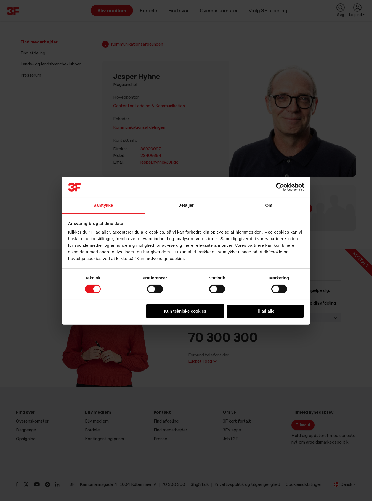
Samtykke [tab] (103, 205)
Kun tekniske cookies (185, 311)
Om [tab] (268, 205)
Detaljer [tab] (186, 205)
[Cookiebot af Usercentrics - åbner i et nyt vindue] (280, 187)
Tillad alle (265, 311)
